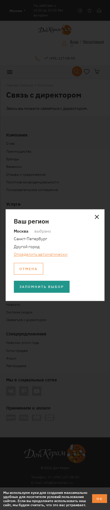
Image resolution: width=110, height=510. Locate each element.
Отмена (28, 268)
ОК (100, 498)
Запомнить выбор (41, 286)
